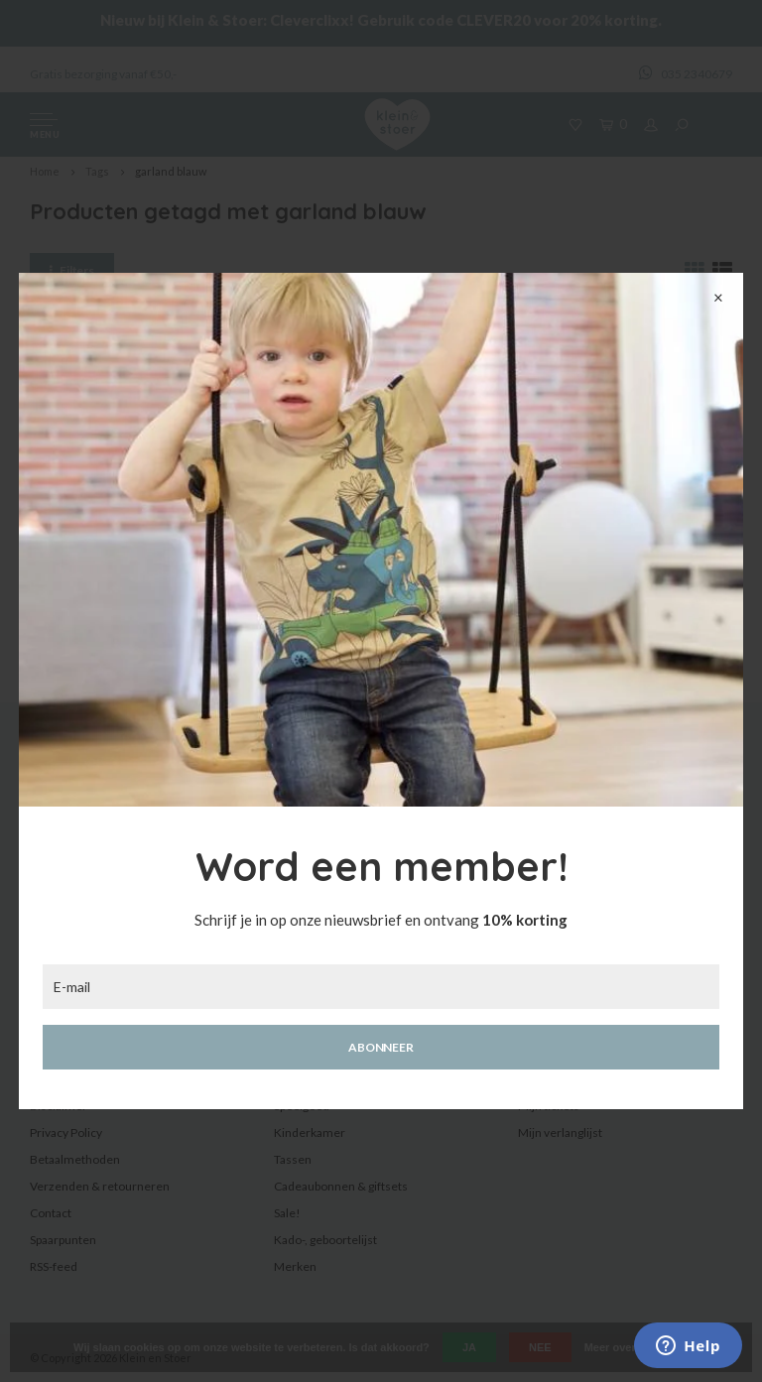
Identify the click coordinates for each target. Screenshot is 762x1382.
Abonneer (381, 1047)
